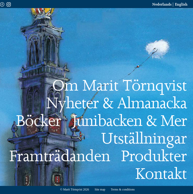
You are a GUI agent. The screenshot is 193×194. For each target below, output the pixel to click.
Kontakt (161, 174)
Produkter (154, 157)
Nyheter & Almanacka (116, 104)
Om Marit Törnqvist (119, 86)
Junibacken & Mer (129, 122)
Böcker (38, 122)
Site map (100, 189)
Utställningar (144, 139)
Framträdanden (59, 157)
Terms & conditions (123, 189)
